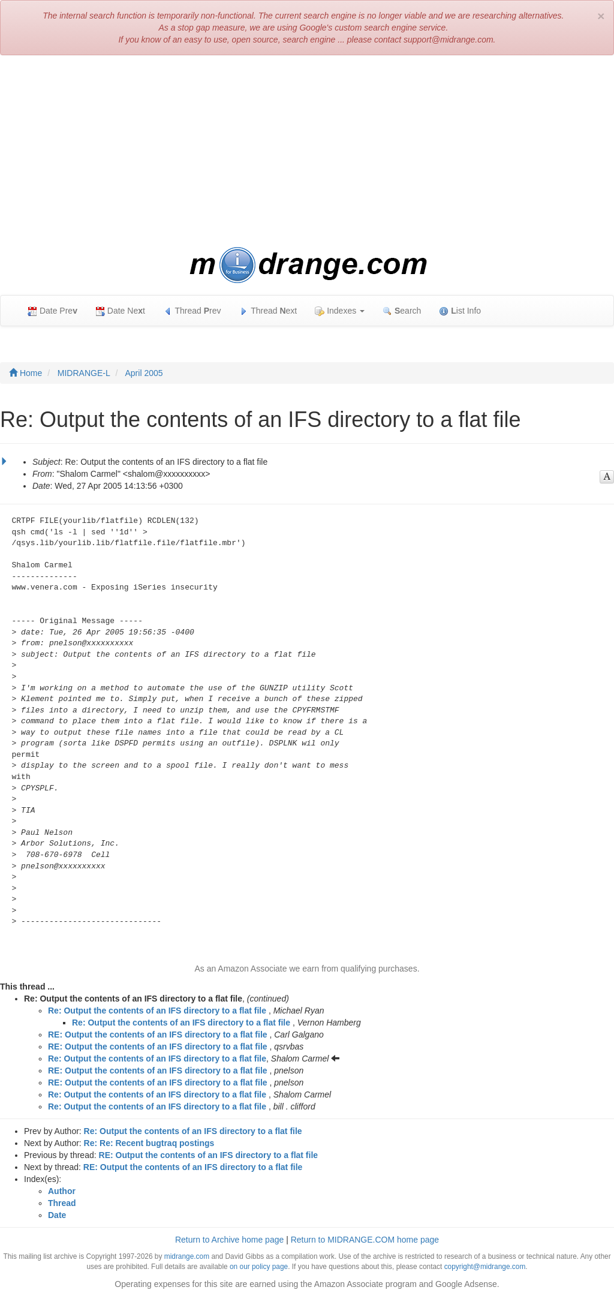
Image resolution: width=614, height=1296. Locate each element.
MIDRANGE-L (84, 373)
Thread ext (268, 311)
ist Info (460, 311)
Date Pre (52, 311)
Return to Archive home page (229, 1239)
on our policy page (259, 1266)
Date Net (120, 311)
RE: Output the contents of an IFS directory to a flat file (157, 1034)
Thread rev (192, 311)
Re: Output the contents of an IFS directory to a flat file (157, 1010)
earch (402, 311)
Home (25, 373)
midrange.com (186, 1256)
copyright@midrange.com (485, 1266)
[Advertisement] (307, 151)
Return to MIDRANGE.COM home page (365, 1239)
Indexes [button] (340, 311)
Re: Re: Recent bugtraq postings (149, 1143)
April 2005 (144, 373)
